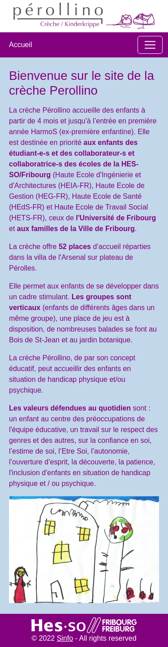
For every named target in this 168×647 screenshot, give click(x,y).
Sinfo (65, 638)
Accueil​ (20, 44)
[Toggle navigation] (150, 45)
